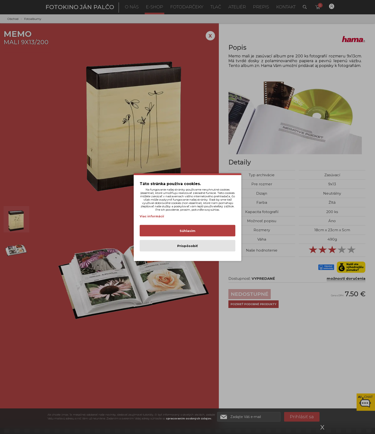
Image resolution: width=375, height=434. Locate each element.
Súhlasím (187, 230)
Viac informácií (152, 216)
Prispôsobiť (187, 245)
